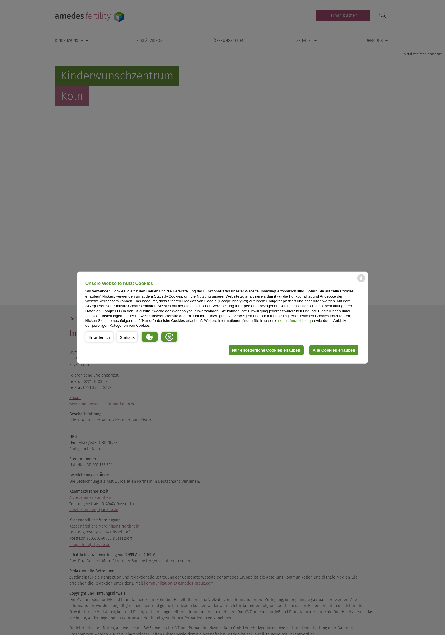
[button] (99, 337)
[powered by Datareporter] (361, 281)
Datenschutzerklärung (294, 320)
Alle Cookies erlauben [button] (333, 350)
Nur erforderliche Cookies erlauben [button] (266, 350)
